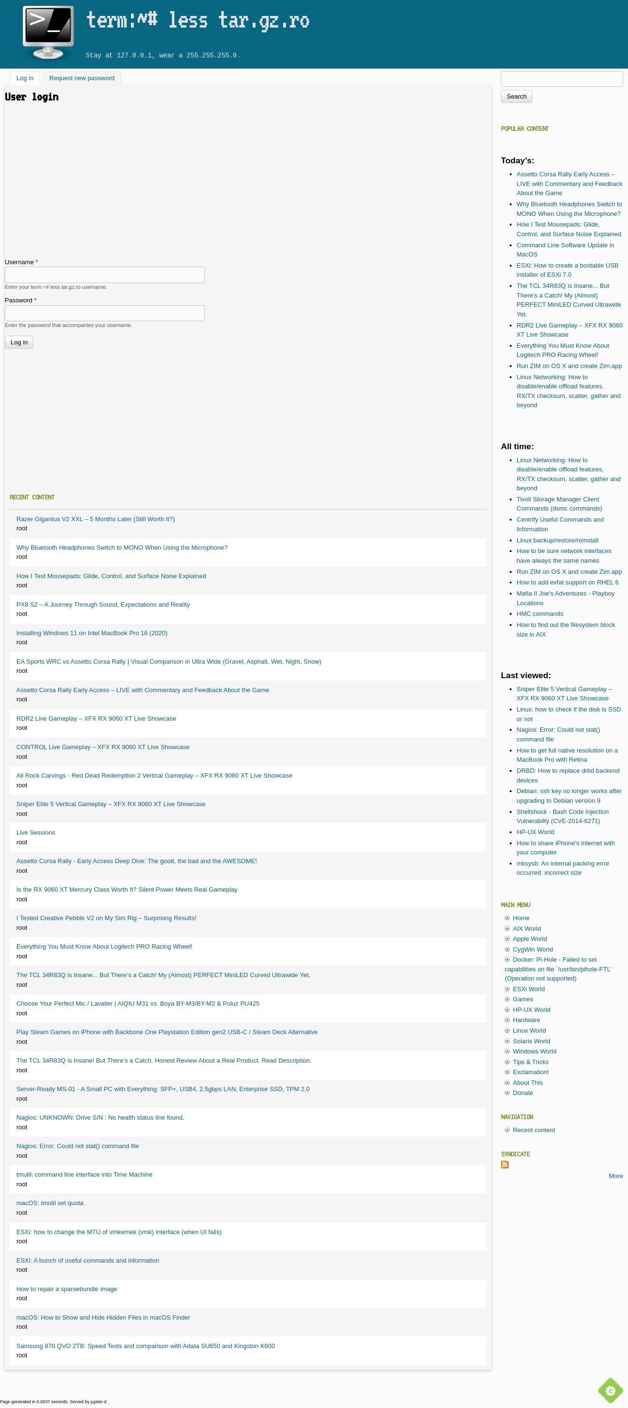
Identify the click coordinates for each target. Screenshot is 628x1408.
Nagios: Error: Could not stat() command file (77, 1146)
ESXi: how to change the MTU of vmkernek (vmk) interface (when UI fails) (119, 1232)
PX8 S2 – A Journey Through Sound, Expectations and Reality (103, 604)
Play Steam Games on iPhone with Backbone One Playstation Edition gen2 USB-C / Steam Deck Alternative (167, 1032)
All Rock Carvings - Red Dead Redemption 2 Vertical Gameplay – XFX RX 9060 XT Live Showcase (154, 775)
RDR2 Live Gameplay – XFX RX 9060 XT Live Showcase (96, 718)
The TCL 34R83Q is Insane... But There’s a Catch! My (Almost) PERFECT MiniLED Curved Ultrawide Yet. (163, 975)
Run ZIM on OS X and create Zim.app (569, 366)
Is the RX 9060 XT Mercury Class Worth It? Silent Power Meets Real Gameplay (127, 889)
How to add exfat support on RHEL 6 (568, 582)
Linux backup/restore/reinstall (558, 540)
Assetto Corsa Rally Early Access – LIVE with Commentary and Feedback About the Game (142, 690)
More (616, 1176)
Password (21, 300)
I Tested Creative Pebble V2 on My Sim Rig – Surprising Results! (106, 918)
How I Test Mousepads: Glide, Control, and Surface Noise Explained (111, 576)
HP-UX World (536, 832)
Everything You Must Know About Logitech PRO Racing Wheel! (104, 946)
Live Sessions (35, 832)
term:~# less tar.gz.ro (197, 18)
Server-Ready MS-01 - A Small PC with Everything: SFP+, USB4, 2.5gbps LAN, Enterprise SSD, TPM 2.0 (163, 1089)
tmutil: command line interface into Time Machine (84, 1174)
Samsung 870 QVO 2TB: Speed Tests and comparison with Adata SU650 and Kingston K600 (145, 1346)
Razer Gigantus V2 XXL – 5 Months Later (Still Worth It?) (95, 519)
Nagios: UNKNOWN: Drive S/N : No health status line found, (100, 1117)
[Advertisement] (248, 185)
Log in (28, 77)
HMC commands (540, 613)
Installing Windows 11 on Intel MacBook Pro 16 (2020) (92, 633)
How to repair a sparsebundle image (66, 1289)
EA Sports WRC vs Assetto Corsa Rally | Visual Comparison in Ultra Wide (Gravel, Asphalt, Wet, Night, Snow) (168, 661)
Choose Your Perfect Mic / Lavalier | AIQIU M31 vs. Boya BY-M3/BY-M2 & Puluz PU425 (137, 1003)
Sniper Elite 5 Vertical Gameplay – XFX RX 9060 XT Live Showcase (110, 804)
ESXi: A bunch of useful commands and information (87, 1260)
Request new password (81, 78)
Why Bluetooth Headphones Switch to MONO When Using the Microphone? (122, 547)
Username (21, 262)
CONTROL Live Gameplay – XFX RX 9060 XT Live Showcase (102, 747)
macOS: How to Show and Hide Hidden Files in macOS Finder (103, 1317)
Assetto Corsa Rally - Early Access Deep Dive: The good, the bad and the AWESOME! (136, 861)
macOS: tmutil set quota (50, 1203)
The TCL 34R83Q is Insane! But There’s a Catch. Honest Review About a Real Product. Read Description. (164, 1060)
